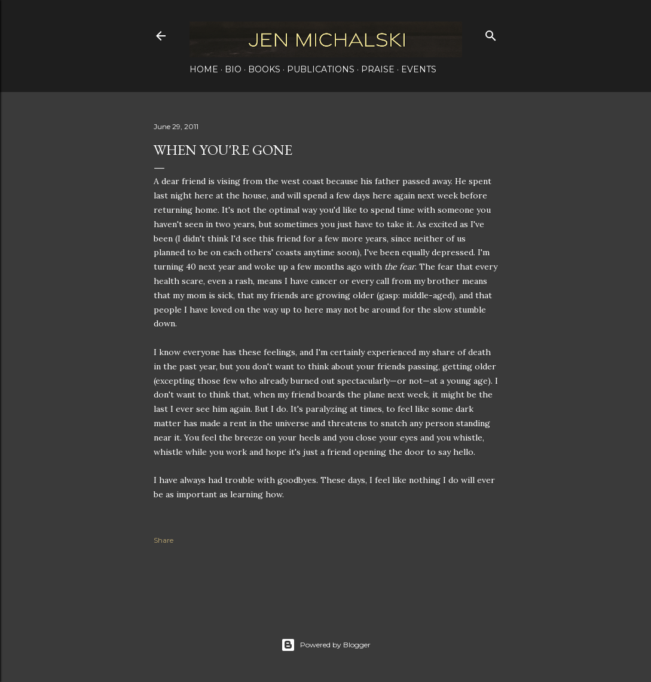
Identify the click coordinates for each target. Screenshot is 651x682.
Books (264, 69)
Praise (378, 69)
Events (418, 69)
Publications (320, 69)
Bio (233, 69)
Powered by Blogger (326, 645)
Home (204, 69)
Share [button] (163, 540)
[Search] (491, 33)
